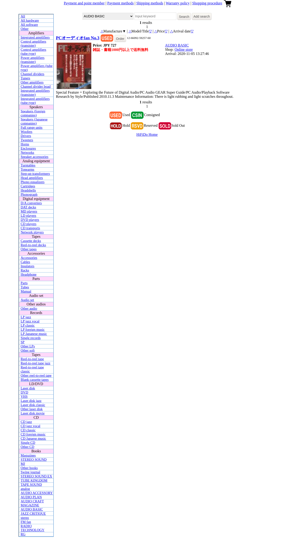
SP (23, 342)
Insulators (27, 266)
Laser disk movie (32, 413)
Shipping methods (149, 3)
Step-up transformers (35, 173)
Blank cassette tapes (35, 379)
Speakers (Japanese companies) (34, 121)
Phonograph (29, 194)
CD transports (30, 228)
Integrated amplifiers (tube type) (35, 101)
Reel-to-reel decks (33, 245)
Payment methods (120, 3)
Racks (25, 270)
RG (23, 534)
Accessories (29, 258)
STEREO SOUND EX (36, 476)
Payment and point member (84, 3)
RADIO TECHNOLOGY (32, 528)
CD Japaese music (33, 438)
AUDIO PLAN (31, 497)
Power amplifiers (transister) (32, 59)
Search (184, 17)
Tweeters (27, 140)
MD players (29, 211)
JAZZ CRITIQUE (33, 513)
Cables (25, 262)
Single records (31, 338)
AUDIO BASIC (32, 509)
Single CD (28, 442)
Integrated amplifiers (35, 37)
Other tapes (29, 249)
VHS (24, 396)
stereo (25, 518)
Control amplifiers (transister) (33, 43)
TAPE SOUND (31, 484)
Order (120, 39)
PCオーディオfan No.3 (77, 37)
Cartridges (28, 186)
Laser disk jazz (31, 401)
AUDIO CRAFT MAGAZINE (32, 503)
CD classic (28, 430)
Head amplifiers (32, 178)
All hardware (30, 20)
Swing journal (30, 472)
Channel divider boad (36, 86)
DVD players (30, 220)
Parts (24, 283)
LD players (28, 215)
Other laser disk (32, 409)
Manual (26, 291)
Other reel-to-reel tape (36, 375)
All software (29, 24)
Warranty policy (178, 3)
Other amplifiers (32, 82)
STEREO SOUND (34, 459)
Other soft (28, 350)
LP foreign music (33, 329)
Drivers (26, 136)
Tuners (25, 78)
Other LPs (28, 346)
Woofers (26, 131)
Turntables (28, 165)
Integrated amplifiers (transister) (35, 92)
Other (25, 29)
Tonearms (27, 169)
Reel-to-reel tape (32, 359)
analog (25, 489)
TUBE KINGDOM (34, 480)
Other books (29, 468)
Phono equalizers (32, 182)
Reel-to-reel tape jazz (35, 363)
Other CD (27, 447)
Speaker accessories (34, 156)
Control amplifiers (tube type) (33, 51)
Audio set (27, 300)
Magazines (28, 455)
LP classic (28, 325)
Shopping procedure (207, 3)
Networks (27, 152)
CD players (28, 224)
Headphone (28, 274)
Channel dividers (32, 74)
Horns (25, 144)
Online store (183, 49)
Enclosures (28, 148)
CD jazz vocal (30, 426)
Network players (32, 232)
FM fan (26, 522)
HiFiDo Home (147, 134)
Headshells (28, 190)
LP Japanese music (34, 334)
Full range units (31, 127)
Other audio (29, 308)
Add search (201, 16)
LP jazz (26, 317)
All (23, 16)
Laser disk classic (33, 405)
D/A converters (31, 203)
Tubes (25, 287)
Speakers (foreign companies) (33, 113)
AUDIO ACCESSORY (37, 493)
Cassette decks (31, 241)
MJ (23, 464)
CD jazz (26, 422)
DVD (24, 392)
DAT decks (28, 207)
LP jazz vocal (30, 321)
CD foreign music (33, 434)
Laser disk (28, 388)
